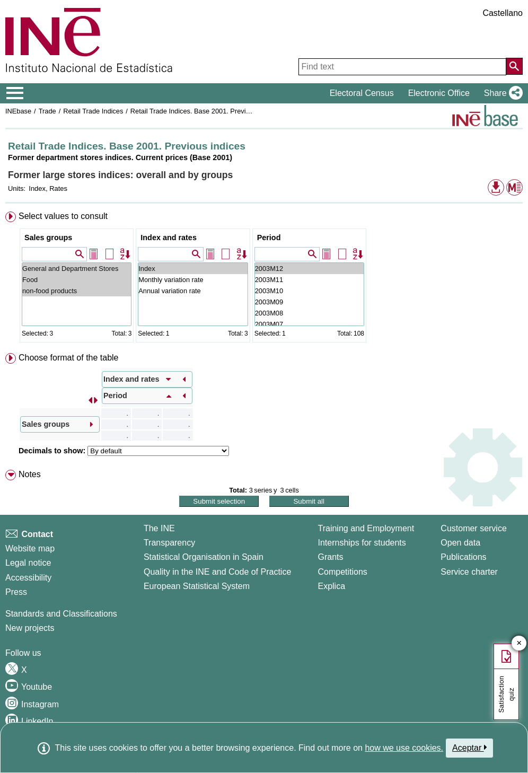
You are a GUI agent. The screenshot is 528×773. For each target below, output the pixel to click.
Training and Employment (366, 528)
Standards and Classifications (61, 613)
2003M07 (309, 324)
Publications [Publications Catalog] (463, 556)
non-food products (76, 290)
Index (192, 268)
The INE (159, 528)
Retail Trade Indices (93, 111)
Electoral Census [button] (362, 93)
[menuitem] (264, 279)
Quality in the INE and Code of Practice (217, 571)
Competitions (342, 571)
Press (16, 591)
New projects (29, 628)
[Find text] (402, 66)
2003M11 (309, 279)
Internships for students (362, 542)
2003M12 (309, 268)
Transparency (169, 542)
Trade (47, 111)
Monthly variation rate (192, 279)
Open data (460, 542)
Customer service (473, 528)
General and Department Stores (76, 268)
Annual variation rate (192, 290)
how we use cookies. (404, 747)
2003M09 (309, 302)
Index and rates (168, 237)
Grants (330, 556)
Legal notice (28, 562)
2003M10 (309, 290)
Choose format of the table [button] (69, 357)
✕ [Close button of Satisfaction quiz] (519, 643)
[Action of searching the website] (514, 66)
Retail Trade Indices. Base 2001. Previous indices (205, 111)
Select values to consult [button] (63, 216)
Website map (30, 548)
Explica (331, 586)
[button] (501, 93)
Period (269, 237)
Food (76, 279)
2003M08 (309, 313)
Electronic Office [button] (439, 93)
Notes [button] (30, 474)
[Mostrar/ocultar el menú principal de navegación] (15, 93)
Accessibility (28, 577)
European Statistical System (197, 586)
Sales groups (48, 237)
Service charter (469, 571)
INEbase (18, 111)
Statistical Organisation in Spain (203, 556)
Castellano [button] (502, 12)
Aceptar (469, 747)
